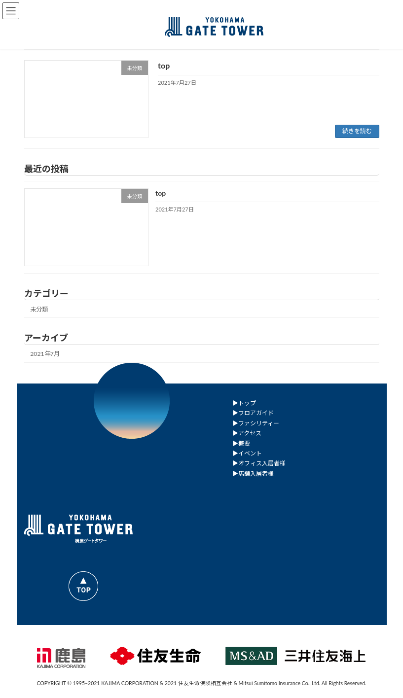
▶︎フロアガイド (253, 413)
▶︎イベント (247, 452)
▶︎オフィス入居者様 (259, 463)
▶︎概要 (241, 443)
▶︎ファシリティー (255, 422)
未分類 (39, 309)
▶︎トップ (244, 403)
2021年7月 (45, 353)
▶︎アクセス (246, 433)
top (164, 65)
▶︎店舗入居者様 (253, 473)
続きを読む (357, 131)
